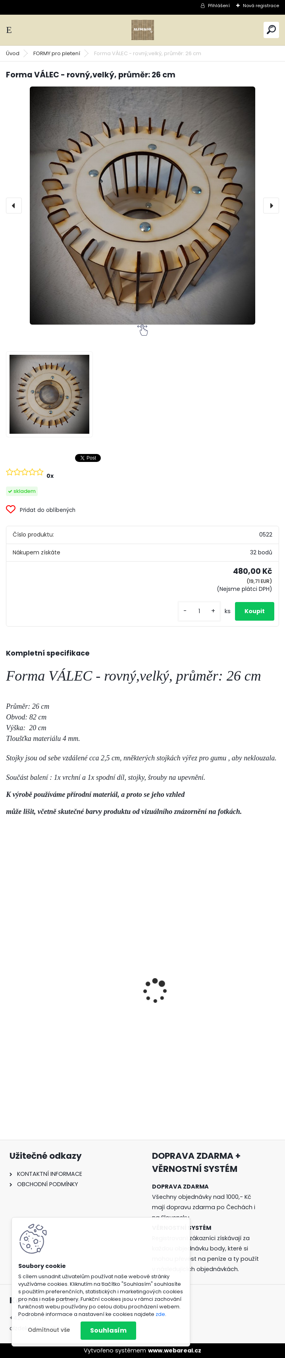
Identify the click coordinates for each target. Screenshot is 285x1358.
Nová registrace (261, 5)
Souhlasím (108, 1330)
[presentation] (14, 206)
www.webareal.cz (174, 1350)
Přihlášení (219, 5)
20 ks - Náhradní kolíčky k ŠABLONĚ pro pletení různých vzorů (71, 1022)
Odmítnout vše (49, 1330)
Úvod (12, 53)
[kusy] (199, 611)
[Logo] (142, 30)
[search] (271, 29)
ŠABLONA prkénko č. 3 (183, 1017)
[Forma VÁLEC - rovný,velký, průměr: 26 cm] (142, 206)
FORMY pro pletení (56, 53)
